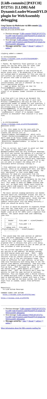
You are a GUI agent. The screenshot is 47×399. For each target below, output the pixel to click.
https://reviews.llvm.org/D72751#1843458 (19, 136)
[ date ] (24, 46)
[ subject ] (38, 46)
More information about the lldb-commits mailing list (21, 372)
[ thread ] (31, 46)
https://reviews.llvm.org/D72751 (15, 341)
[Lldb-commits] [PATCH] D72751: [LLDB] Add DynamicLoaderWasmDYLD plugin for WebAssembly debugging (26, 36)
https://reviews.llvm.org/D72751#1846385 (19, 60)
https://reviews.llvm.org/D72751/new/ (19, 337)
